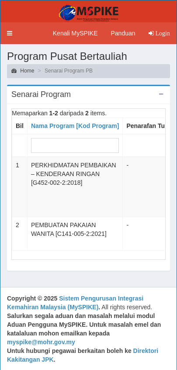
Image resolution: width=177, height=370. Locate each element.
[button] (9, 33)
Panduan (123, 33)
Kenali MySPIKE (75, 33)
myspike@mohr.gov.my (41, 342)
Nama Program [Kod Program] (75, 125)
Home (22, 71)
